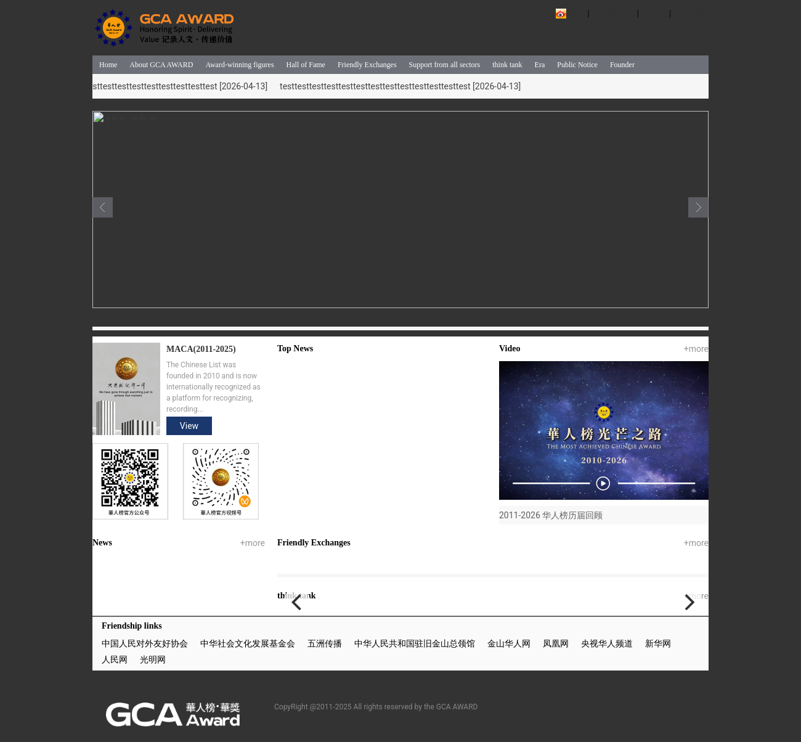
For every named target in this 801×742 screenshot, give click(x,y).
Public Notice (577, 64)
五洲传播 (324, 643)
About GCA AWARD (161, 64)
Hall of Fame (306, 64)
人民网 (115, 659)
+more (696, 349)
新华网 (658, 643)
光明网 (153, 659)
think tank (507, 64)
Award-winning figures (239, 64)
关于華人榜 (613, 13)
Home (108, 64)
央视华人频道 (607, 643)
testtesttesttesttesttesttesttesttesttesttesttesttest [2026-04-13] (147, 86)
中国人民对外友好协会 (145, 643)
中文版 (654, 13)
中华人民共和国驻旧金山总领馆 (414, 643)
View (189, 426)
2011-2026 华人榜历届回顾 (551, 515)
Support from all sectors (445, 64)
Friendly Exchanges (367, 64)
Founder (622, 64)
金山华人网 (509, 643)
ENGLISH (691, 13)
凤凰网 (556, 643)
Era (540, 64)
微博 (576, 13)
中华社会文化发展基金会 (247, 643)
